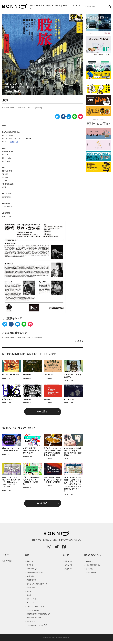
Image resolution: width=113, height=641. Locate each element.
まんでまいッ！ (32, 621)
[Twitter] (57, 116)
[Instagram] (49, 546)
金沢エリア (68, 565)
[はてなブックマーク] (68, 116)
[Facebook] (63, 116)
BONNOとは (90, 561)
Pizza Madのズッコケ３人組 (37, 625)
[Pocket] (80, 116)
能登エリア (68, 561)
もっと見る (78, 341)
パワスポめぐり (32, 569)
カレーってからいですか (35, 606)
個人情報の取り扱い (93, 565)
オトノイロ (31, 603)
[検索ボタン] (109, 6)
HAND (29, 595)
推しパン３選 (31, 599)
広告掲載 (89, 569)
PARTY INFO (8, 108)
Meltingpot (14, 142)
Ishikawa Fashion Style (35, 573)
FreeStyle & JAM (33, 610)
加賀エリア (68, 569)
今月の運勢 (31, 587)
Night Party (38, 108)
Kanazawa (21, 108)
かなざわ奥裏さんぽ (34, 618)
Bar (29, 108)
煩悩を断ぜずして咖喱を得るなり (39, 614)
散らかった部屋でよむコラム (37, 584)
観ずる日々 (31, 565)
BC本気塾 (30, 576)
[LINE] (74, 116)
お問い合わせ (91, 573)
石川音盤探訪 (31, 580)
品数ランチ (31, 561)
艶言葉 (29, 591)
